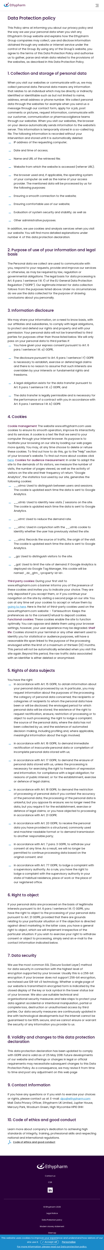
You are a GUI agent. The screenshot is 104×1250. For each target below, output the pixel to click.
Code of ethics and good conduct (34, 1142)
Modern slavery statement (52, 1226)
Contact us (50, 1176)
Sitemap (52, 1233)
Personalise (69, 1242)
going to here (17, 607)
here (11, 460)
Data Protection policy (52, 1220)
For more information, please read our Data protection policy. (52, 1246)
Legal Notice (52, 1213)
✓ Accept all (49, 1242)
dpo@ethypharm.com (75, 1098)
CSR (50, 1182)
